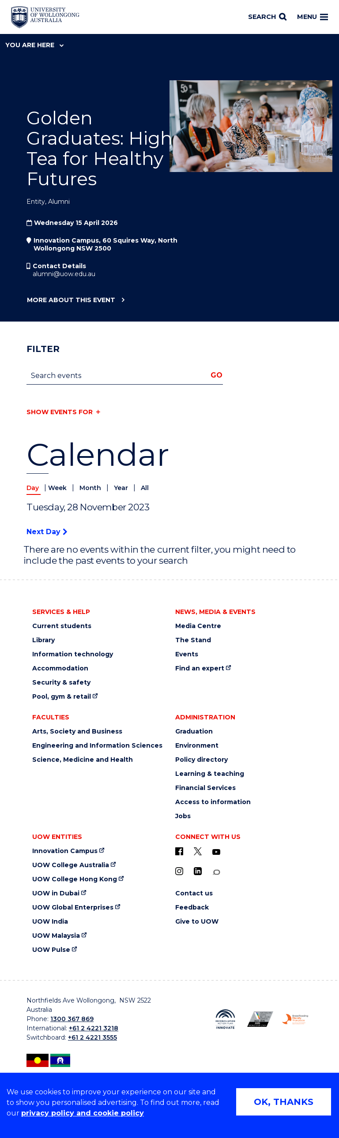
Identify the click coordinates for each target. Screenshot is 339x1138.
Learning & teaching (209, 774)
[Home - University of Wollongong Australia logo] (45, 17)
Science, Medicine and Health (82, 760)
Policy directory (201, 760)
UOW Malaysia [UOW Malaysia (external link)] (56, 936)
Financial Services (205, 788)
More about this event (70, 300)
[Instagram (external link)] (179, 871)
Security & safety (61, 682)
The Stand (193, 640)
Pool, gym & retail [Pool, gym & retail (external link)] (61, 696)
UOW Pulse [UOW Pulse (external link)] (51, 950)
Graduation (194, 731)
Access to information (213, 802)
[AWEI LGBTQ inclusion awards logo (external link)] (260, 1018)
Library (43, 640)
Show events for (59, 412)
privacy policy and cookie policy (82, 1113)
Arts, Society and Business (77, 731)
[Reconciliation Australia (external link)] (225, 1019)
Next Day (46, 532)
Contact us (194, 893)
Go (216, 375)
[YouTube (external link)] (216, 852)
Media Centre (198, 626)
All (145, 488)
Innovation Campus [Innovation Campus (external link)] (65, 851)
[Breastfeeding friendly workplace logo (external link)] (295, 1019)
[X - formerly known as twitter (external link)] (197, 851)
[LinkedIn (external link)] (197, 871)
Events (186, 654)
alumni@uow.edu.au (64, 274)
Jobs (183, 816)
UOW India (50, 921)
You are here (34, 45)
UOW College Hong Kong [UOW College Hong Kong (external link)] (74, 879)
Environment (196, 745)
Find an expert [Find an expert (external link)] (199, 668)
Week (58, 488)
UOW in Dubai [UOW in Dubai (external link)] (55, 893)
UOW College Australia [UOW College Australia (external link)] (70, 865)
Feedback (192, 907)
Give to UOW (196, 921)
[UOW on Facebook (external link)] (179, 851)
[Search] (267, 17)
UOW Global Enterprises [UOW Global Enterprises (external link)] (72, 907)
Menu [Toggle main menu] (312, 17)
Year (122, 488)
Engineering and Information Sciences (97, 745)
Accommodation (60, 668)
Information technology (72, 654)
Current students (61, 626)
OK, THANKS (283, 1102)
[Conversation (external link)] (216, 872)
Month (91, 488)
